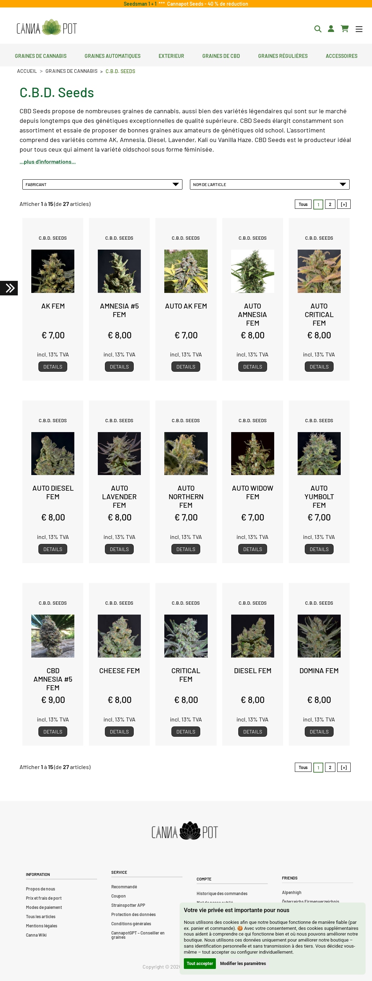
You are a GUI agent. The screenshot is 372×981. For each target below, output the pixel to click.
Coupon (118, 896)
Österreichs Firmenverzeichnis (310, 901)
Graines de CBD (221, 55)
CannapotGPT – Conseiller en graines (138, 935)
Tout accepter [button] (200, 963)
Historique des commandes (222, 893)
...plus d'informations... (48, 161)
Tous (303, 204)
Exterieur (171, 55)
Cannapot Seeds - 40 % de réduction (206, 4)
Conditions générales (131, 923)
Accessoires (341, 55)
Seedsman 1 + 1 (141, 4)
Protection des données (133, 914)
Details (52, 367)
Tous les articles (40, 916)
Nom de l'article (270, 184)
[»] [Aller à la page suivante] (344, 204)
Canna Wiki (36, 935)
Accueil (27, 71)
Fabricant (102, 184)
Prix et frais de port (44, 898)
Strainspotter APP (128, 905)
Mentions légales (41, 925)
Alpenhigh (292, 892)
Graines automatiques (112, 55)
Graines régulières (283, 55)
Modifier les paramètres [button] (243, 963)
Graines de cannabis (41, 55)
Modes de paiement (44, 907)
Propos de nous (40, 889)
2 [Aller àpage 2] (330, 204)
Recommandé (124, 886)
